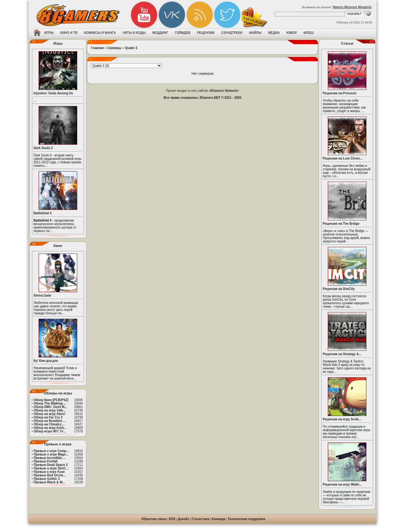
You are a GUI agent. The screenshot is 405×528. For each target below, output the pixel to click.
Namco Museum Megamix (352, 7)
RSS (172, 519)
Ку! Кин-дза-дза (46, 360)
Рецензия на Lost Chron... (343, 158)
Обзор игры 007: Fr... (50, 431)
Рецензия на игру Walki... (342, 484)
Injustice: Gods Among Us (53, 93)
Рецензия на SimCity (339, 289)
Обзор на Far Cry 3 (48, 417)
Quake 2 (131, 48)
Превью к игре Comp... (51, 451)
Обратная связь (153, 519)
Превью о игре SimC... (51, 468)
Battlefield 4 (43, 213)
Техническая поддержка (246, 519)
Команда (218, 519)
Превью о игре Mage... (51, 454)
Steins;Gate (42, 295)
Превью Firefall (45, 461)
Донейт (183, 519)
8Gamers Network (223, 90)
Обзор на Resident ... (49, 421)
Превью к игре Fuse (49, 472)
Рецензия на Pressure (340, 93)
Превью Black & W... (49, 482)
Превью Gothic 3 (46, 479)
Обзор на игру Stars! (49, 414)
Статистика (200, 519)
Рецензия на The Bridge (341, 223)
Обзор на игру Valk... (49, 410)
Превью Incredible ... (49, 458)
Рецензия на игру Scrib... (342, 419)
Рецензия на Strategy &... (342, 354)
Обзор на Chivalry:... (49, 424)
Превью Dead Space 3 (51, 465)
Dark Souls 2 (43, 148)
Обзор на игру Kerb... (50, 428)
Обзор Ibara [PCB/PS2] (51, 400)
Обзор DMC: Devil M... (50, 407)
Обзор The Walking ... (50, 403)
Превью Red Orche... (49, 475)
